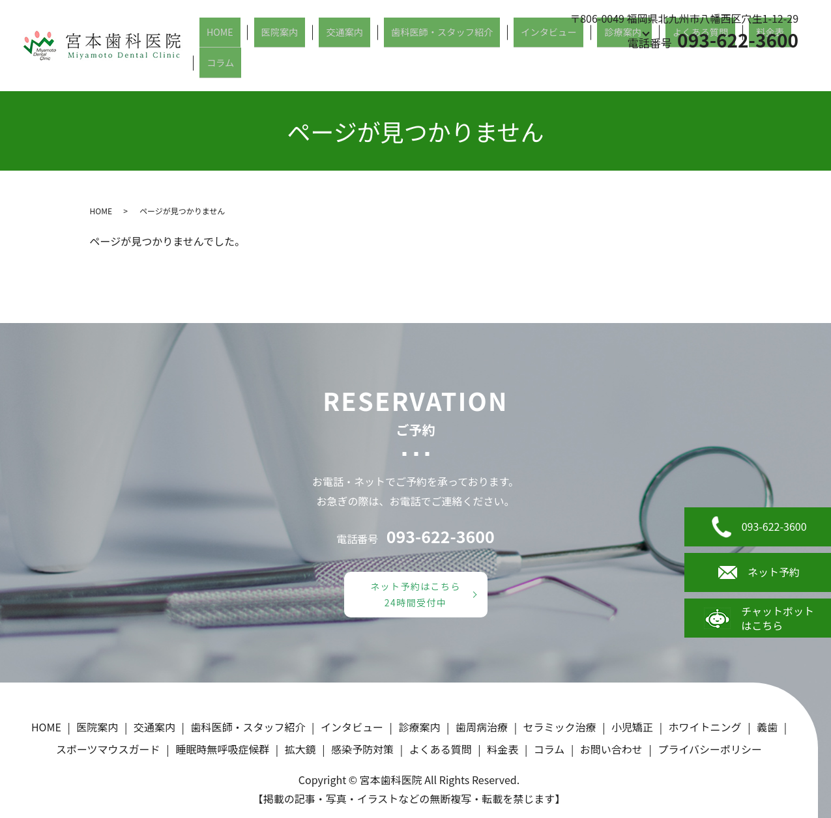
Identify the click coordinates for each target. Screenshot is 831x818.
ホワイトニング (705, 727)
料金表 (757, 67)
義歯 (767, 727)
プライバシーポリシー (710, 749)
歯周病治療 (482, 727)
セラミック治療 (559, 727)
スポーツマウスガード (108, 749)
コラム (800, 67)
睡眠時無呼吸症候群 (222, 749)
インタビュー (559, 67)
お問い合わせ (611, 749)
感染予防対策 (362, 749)
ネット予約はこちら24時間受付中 (415, 594)
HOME (275, 67)
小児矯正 (632, 727)
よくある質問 (699, 67)
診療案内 (621, 67)
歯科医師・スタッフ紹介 (462, 67)
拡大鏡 (300, 749)
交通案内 (375, 67)
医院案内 (322, 67)
